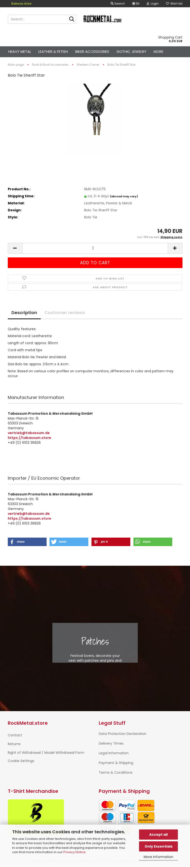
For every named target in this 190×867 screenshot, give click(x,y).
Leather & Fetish (53, 51)
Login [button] (153, 3)
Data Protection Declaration (122, 733)
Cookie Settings (21, 760)
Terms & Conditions (115, 772)
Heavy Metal (19, 51)
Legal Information (114, 753)
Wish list (174, 3)
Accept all (158, 834)
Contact (15, 735)
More (158, 51)
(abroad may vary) (124, 196)
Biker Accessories (92, 51)
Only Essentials (159, 846)
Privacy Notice (74, 852)
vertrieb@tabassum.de (29, 432)
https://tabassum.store (29, 437)
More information (158, 856)
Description (24, 313)
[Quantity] (95, 248)
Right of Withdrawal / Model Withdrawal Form (46, 752)
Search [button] (118, 3)
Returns (14, 743)
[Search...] (71, 19)
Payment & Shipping (116, 762)
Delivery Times (111, 743)
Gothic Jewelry (131, 51)
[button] (136, 3)
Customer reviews (64, 313)
